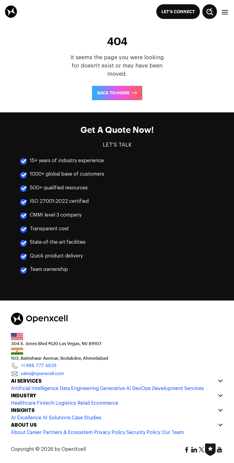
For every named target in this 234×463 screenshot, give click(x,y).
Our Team (172, 432)
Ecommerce (104, 403)
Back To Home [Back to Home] (113, 93)
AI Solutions (57, 417)
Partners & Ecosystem (68, 432)
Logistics (65, 403)
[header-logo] (11, 11)
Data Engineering (79, 388)
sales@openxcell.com (37, 373)
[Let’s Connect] (178, 11)
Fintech (45, 403)
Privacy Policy (109, 432)
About (18, 432)
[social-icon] (186, 450)
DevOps (141, 388)
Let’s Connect (178, 11)
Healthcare (23, 403)
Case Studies (86, 417)
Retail (83, 403)
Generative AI (115, 388)
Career (34, 432)
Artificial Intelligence (34, 388)
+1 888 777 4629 (33, 366)
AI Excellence (26, 417)
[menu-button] (225, 11)
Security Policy (143, 432)
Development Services (178, 388)
